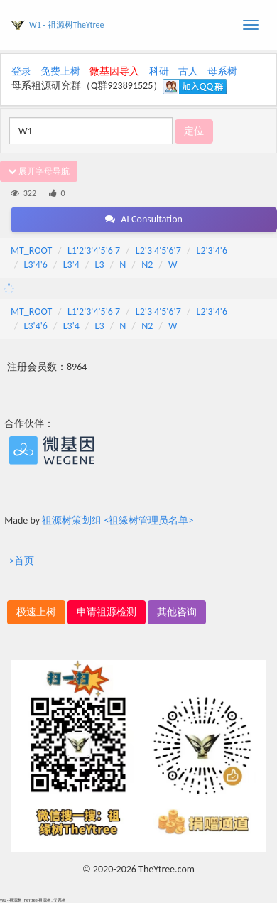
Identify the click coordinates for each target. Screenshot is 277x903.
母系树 (222, 71)
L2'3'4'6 (212, 250)
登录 (21, 71)
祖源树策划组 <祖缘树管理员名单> (117, 520)
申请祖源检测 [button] (106, 612)
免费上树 (60, 71)
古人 (188, 71)
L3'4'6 (36, 265)
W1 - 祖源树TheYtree (66, 25)
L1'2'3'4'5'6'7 (93, 250)
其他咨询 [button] (177, 612)
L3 (99, 265)
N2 (147, 265)
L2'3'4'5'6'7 (158, 250)
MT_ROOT (31, 250)
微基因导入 (114, 71)
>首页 (21, 561)
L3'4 (71, 265)
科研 (159, 71)
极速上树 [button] (36, 612)
